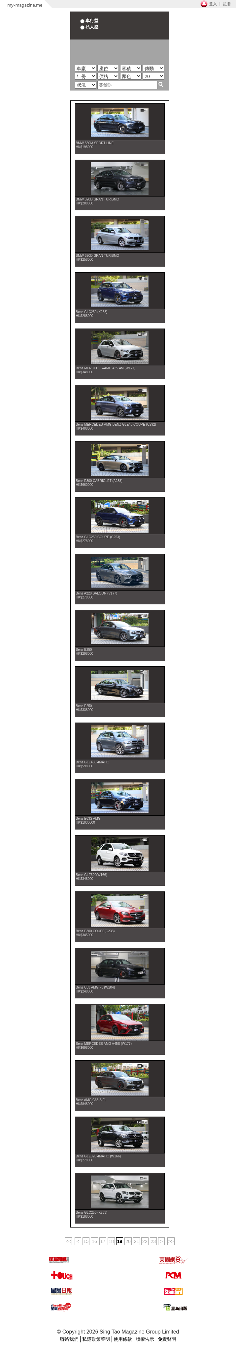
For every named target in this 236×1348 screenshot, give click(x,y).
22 (145, 1241)
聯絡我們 (69, 1339)
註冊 (227, 4)
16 (94, 1241)
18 (111, 1241)
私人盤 (89, 26)
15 (86, 1241)
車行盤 (89, 20)
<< (68, 1241)
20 (128, 1241)
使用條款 (123, 1339)
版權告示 (145, 1339)
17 (103, 1241)
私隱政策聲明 (96, 1339)
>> (171, 1241)
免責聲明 (167, 1339)
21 (136, 1241)
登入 (213, 4)
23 (153, 1241)
